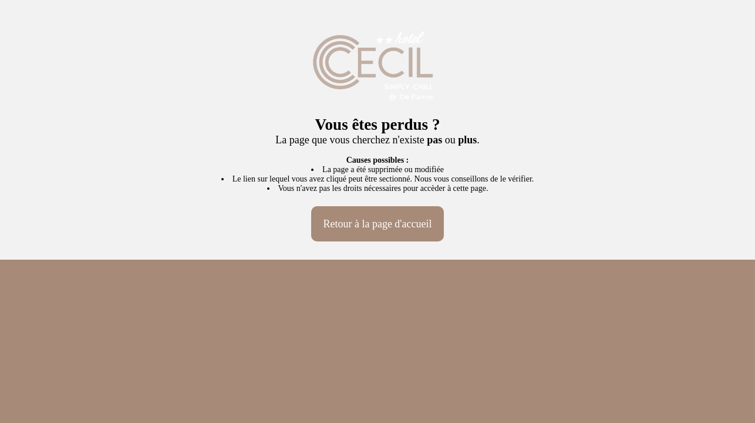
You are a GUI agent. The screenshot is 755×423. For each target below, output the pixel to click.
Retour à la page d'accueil (377, 224)
